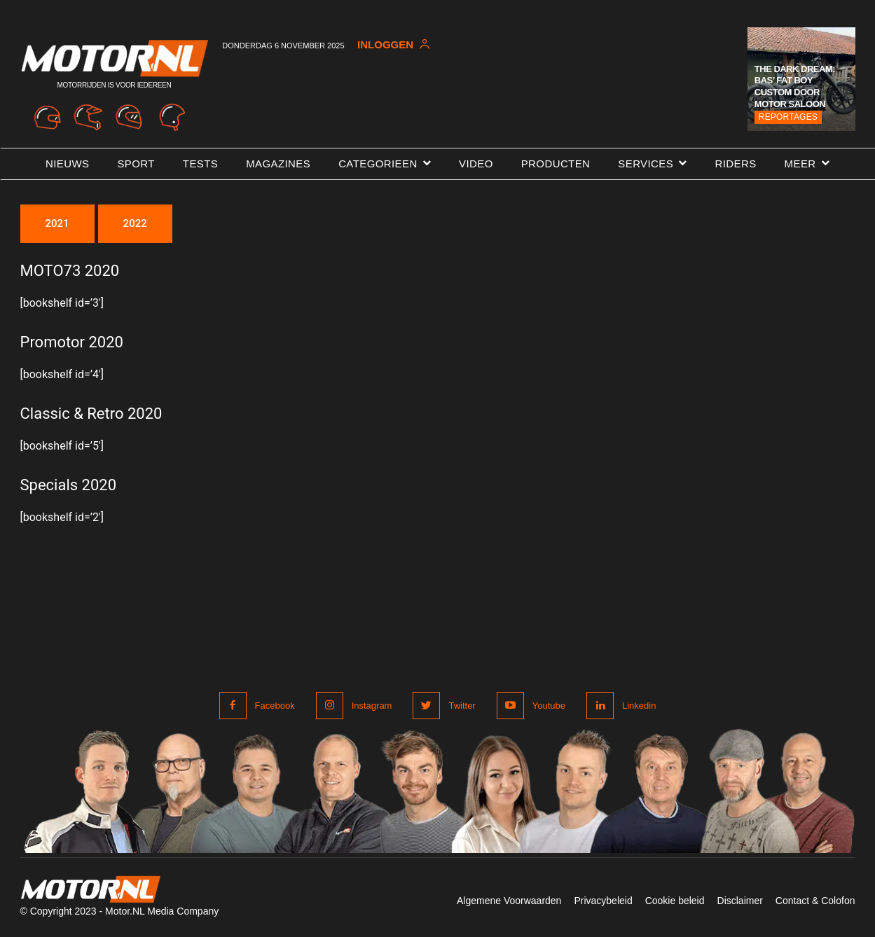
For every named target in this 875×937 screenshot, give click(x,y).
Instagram (372, 705)
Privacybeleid (603, 900)
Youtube (548, 705)
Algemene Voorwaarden (509, 900)
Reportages (788, 117)
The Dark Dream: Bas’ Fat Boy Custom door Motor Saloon (795, 87)
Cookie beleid (675, 900)
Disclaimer (740, 900)
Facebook (275, 705)
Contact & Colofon (815, 900)
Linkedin (639, 705)
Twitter (461, 705)
